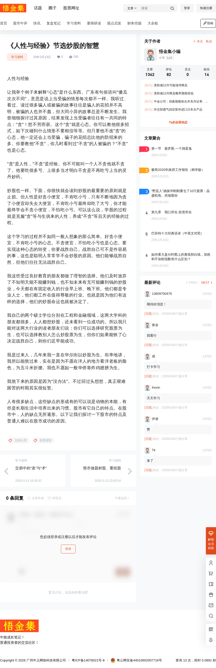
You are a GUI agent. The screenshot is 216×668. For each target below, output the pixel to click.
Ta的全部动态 (178, 122)
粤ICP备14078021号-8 (88, 660)
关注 (198, 41)
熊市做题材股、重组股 (102, 468)
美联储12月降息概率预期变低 (169, 93)
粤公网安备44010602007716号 (136, 660)
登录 (187, 8)
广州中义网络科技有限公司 (46, 660)
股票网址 (71, 8)
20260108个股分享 (174, 313)
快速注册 (206, 8)
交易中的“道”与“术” (31, 468)
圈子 (53, 8)
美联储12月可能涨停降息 (166, 85)
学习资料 (17, 57)
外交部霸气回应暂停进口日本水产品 (173, 109)
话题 (38, 8)
